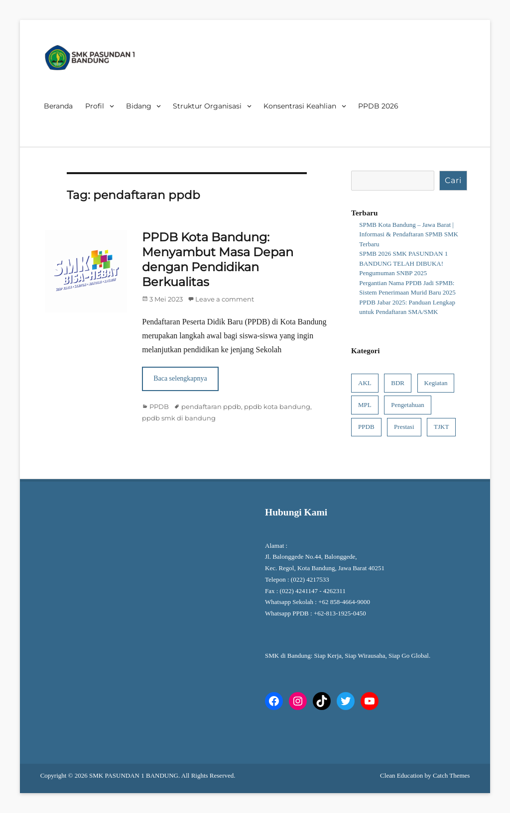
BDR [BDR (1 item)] (397, 383)
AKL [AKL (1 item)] (365, 383)
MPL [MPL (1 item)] (365, 404)
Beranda (58, 106)
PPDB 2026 (378, 106)
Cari (453, 180)
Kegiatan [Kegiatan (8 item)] (436, 383)
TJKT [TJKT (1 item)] (441, 426)
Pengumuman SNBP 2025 (393, 273)
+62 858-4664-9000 (344, 602)
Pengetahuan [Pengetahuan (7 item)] (407, 404)
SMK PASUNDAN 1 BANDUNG (133, 775)
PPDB (159, 406)
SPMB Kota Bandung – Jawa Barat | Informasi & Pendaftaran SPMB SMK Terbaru (408, 234)
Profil (94, 106)
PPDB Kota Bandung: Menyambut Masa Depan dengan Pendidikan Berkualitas (217, 259)
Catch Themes (451, 775)
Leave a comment (224, 299)
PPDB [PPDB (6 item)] (366, 426)
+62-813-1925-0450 (341, 613)
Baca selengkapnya (180, 378)
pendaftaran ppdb (211, 406)
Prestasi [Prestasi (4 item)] (404, 426)
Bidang (138, 106)
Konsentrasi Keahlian (299, 106)
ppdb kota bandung (277, 406)
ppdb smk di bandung (179, 418)
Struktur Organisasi (207, 106)
